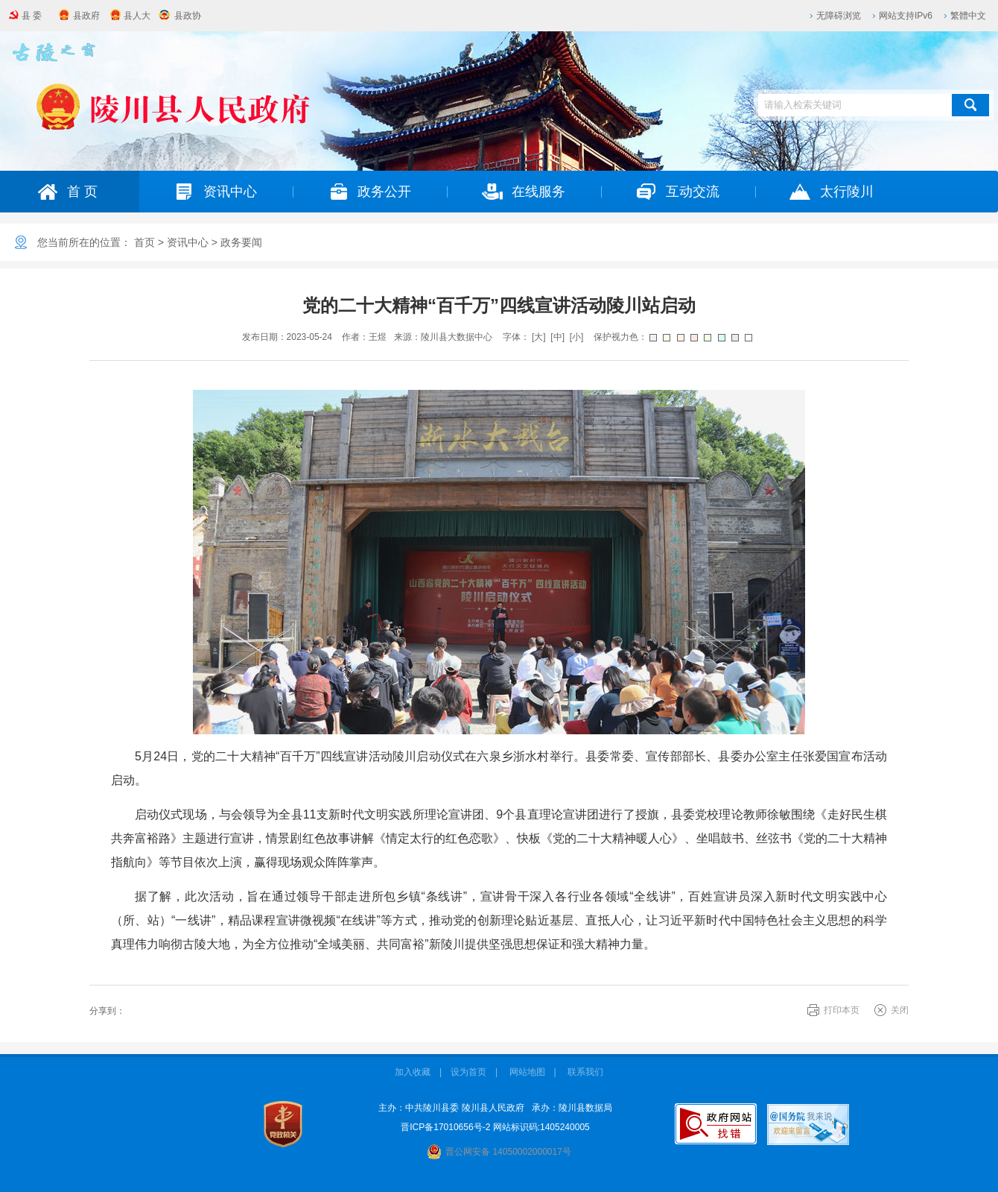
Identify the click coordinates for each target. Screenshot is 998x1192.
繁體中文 (968, 15)
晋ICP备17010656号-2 (445, 1127)
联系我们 (585, 1072)
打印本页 (841, 1010)
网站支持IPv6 (905, 15)
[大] (539, 337)
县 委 (32, 15)
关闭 (900, 1010)
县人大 (137, 15)
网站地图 (527, 1072)
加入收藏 (412, 1072)
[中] (557, 337)
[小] (577, 337)
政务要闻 (241, 242)
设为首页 (468, 1072)
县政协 (187, 15)
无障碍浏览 (838, 15)
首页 (144, 242)
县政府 (86, 15)
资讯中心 (188, 242)
